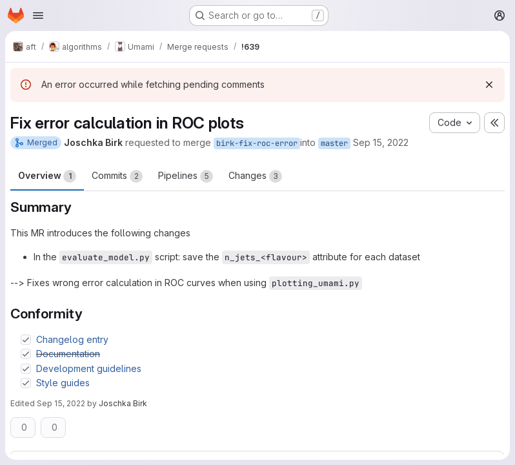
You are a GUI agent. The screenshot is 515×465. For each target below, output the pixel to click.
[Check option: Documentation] (26, 354)
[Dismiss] (489, 84)
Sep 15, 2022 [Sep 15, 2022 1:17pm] (61, 403)
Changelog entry (72, 339)
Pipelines (185, 176)
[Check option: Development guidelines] (26, 369)
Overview (47, 176)
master (334, 143)
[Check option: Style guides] (26, 383)
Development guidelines (88, 368)
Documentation (68, 353)
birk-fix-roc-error (257, 143)
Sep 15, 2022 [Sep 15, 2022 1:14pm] (381, 142)
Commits (117, 176)
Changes (255, 176)
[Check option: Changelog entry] (26, 340)
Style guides (63, 382)
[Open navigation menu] (38, 15)
